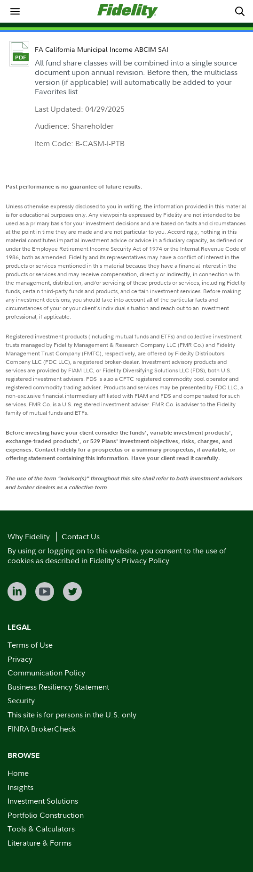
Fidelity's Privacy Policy (129, 560)
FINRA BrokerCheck (42, 729)
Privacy (20, 659)
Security (21, 700)
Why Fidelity (29, 536)
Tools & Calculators (41, 828)
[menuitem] (15, 11)
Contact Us (81, 536)
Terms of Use (30, 645)
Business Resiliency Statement (58, 687)
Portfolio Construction (46, 815)
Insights (20, 787)
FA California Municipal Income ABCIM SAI (101, 49)
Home (18, 773)
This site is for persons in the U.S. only (72, 714)
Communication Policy (46, 672)
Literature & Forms (39, 843)
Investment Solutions (43, 801)
